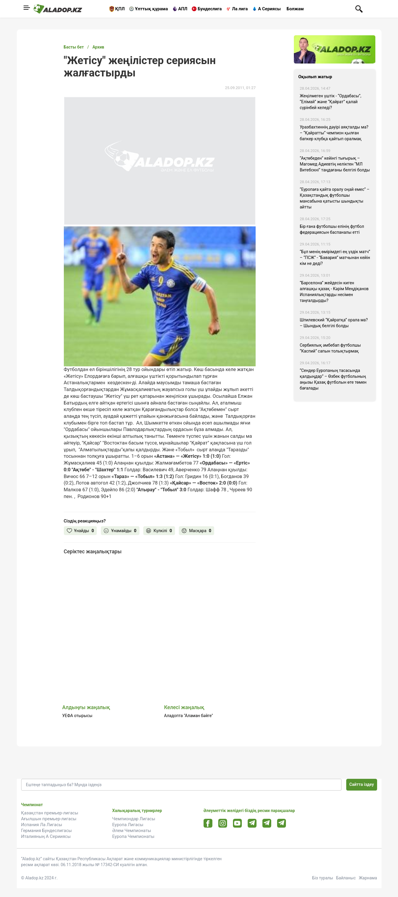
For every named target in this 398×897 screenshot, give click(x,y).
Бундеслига (210, 8)
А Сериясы (269, 8)
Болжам (295, 8)
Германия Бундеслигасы (46, 830)
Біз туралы (322, 878)
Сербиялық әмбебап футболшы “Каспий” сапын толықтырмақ (330, 348)
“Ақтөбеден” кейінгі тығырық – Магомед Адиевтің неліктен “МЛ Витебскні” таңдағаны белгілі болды (335, 164)
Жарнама (368, 878)
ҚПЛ (120, 8)
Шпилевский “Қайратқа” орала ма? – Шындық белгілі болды (334, 323)
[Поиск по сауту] (359, 8)
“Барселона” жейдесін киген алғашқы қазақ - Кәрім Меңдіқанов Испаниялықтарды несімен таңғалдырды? (334, 291)
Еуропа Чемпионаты (133, 836)
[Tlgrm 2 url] (281, 823)
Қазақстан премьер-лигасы (49, 813)
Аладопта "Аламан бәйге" (188, 715)
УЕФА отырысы (77, 715)
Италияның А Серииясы (46, 836)
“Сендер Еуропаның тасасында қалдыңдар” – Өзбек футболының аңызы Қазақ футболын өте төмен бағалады (333, 379)
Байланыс (346, 878)
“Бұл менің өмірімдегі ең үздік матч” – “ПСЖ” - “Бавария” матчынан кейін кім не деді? (335, 257)
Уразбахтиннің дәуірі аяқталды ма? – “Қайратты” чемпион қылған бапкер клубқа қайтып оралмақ (334, 133)
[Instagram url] (223, 823)
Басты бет (74, 47)
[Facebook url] (207, 823)
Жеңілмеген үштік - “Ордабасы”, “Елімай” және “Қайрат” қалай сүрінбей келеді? (330, 101)
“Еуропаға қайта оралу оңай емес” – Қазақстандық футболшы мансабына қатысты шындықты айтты (334, 198)
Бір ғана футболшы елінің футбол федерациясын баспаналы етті (332, 229)
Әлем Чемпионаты (131, 830)
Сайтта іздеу (361, 784)
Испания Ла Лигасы (41, 824)
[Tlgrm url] (267, 823)
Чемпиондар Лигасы (133, 818)
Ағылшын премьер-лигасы (48, 818)
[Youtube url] (237, 823)
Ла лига (240, 8)
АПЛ (182, 8)
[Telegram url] (252, 823)
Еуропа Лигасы (128, 824)
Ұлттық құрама (151, 8)
